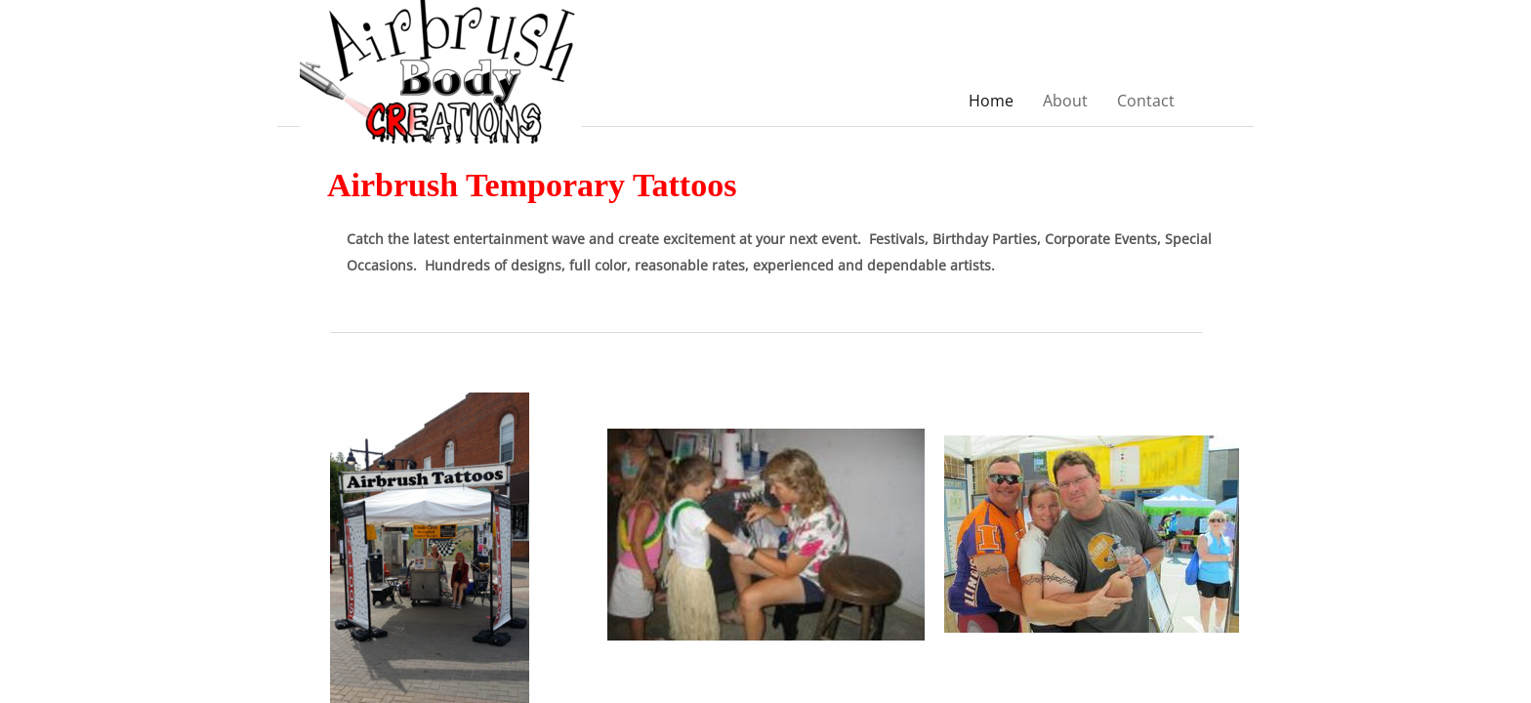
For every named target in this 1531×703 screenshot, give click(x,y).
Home (991, 100)
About (1065, 100)
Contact (1146, 100)
